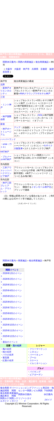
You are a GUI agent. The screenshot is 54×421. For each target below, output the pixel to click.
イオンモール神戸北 (41, 187)
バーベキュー (36, 355)
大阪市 (8, 69)
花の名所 (17, 345)
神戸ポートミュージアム (5, 132)
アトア (17, 127)
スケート (34, 360)
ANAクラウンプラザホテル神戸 (35, 93)
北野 (2, 84)
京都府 (43, 69)
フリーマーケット (38, 349)
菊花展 (6, 357)
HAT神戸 (4, 152)
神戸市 (26, 69)
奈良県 (6, 72)
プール (33, 357)
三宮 (2, 97)
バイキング (35, 372)
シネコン (34, 352)
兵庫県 (35, 69)
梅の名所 (7, 349)
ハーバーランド (8, 139)
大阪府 (17, 69)
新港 (2, 124)
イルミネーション (38, 363)
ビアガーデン (36, 374)
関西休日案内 (9, 62)
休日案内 (48, 394)
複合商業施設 (42, 62)
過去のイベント (10, 342)
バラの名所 (8, 355)
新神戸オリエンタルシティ (5, 91)
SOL (40, 115)
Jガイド (48, 400)
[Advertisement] (25, 26)
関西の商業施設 (25, 62)
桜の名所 (7, 352)
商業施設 (22, 260)
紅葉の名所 (8, 360)
